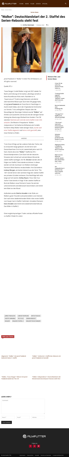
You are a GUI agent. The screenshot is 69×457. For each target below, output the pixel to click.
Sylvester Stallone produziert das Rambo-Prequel (59, 137)
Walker (7, 321)
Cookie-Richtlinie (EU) (58, 455)
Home (21, 4)
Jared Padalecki (10, 316)
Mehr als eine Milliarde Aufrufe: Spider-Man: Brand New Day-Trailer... (59, 158)
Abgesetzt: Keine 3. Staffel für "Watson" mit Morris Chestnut (60, 147)
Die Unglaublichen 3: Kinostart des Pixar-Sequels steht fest (60, 170)
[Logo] (10, 3)
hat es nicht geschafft (30, 130)
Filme (32, 4)
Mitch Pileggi (35, 316)
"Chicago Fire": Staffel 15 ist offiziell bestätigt (60, 115)
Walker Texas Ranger (33, 321)
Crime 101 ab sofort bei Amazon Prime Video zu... (59, 85)
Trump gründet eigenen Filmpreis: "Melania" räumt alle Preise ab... (59, 97)
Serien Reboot (31, 318)
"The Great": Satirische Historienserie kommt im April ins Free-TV (59, 126)
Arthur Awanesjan (28, 25)
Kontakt (37, 455)
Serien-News (8, 10)
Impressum (22, 455)
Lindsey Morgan (23, 316)
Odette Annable (10, 318)
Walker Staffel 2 (18, 321)
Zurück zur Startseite (46, 455)
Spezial (44, 4)
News (27, 4)
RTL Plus (21, 318)
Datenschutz (30, 455)
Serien (38, 4)
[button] (65, 4)
